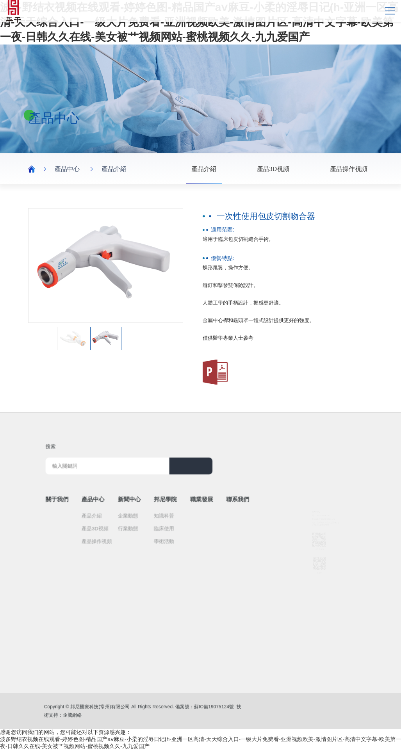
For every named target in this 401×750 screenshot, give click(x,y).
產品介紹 (114, 169)
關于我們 (85, 497)
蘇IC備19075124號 (193, 708)
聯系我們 (213, 497)
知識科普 (161, 509)
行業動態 (135, 518)
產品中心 (67, 169)
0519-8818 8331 (321, 490)
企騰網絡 (93, 714)
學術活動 (161, 527)
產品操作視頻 (348, 169)
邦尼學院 (162, 497)
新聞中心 (136, 497)
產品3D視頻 (273, 169)
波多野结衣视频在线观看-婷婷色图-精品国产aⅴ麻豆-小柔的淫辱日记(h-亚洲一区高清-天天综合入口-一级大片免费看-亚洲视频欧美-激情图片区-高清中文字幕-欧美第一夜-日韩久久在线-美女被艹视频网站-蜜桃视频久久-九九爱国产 (199, 22)
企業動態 (135, 509)
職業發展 (188, 497)
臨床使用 (161, 518)
